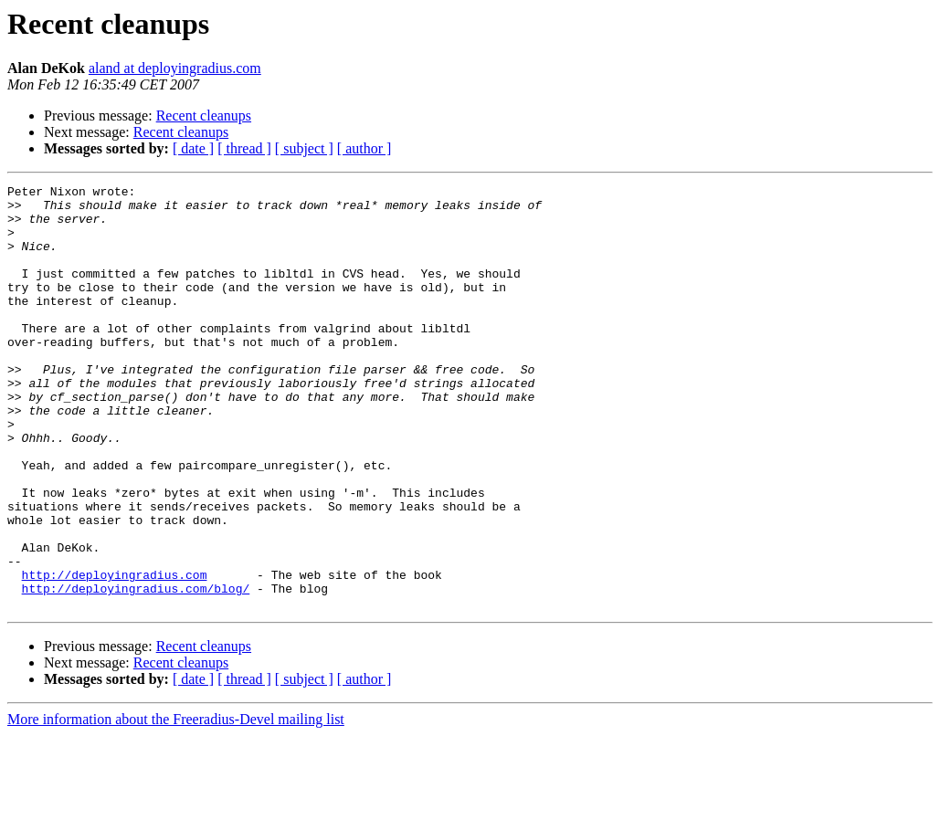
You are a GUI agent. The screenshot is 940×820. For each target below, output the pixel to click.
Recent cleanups (203, 115)
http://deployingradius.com (114, 654)
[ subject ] (304, 148)
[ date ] (193, 148)
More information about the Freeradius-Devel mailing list (175, 804)
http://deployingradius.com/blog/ (136, 670)
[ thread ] (244, 148)
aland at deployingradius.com (175, 68)
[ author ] (364, 148)
